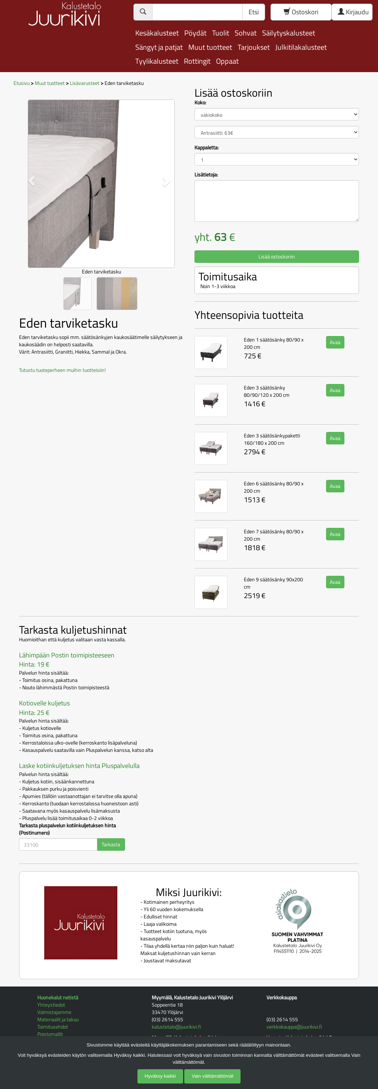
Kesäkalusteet (157, 32)
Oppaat (227, 61)
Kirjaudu (353, 12)
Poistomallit (50, 1034)
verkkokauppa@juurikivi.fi (294, 1026)
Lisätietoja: (206, 174)
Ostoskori (301, 12)
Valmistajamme (54, 1012)
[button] (31, 181)
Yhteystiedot (51, 1004)
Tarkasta (111, 844)
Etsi (254, 12)
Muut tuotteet (210, 47)
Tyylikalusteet (156, 61)
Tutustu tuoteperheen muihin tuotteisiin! (62, 370)
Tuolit (220, 32)
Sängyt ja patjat (159, 47)
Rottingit (197, 61)
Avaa (335, 342)
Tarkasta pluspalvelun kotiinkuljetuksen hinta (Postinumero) (67, 829)
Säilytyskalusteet (288, 32)
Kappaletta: (206, 147)
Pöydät (195, 32)
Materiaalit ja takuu (58, 1019)
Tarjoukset (254, 47)
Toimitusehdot (52, 1026)
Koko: (200, 102)
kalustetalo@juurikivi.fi (176, 1026)
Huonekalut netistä (57, 997)
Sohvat (246, 32)
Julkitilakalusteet (301, 47)
